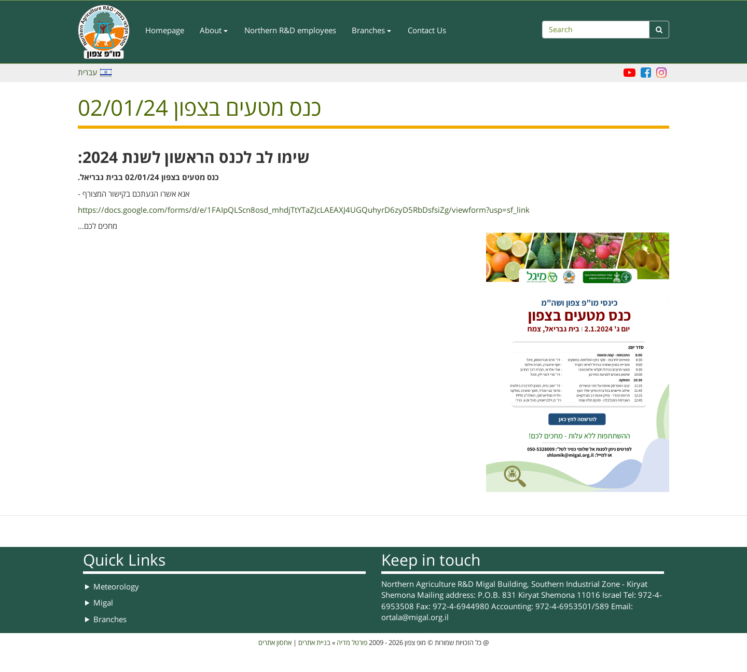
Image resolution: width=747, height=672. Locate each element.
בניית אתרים (314, 643)
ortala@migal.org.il (415, 617)
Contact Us (427, 30)
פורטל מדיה (352, 643)
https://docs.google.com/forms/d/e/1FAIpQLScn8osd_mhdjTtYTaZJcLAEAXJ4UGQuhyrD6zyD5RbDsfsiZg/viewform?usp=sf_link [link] (304, 210)
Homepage (164, 30)
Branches (371, 30)
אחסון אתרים (275, 643)
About (214, 30)
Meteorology (116, 587)
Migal (103, 603)
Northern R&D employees (290, 30)
